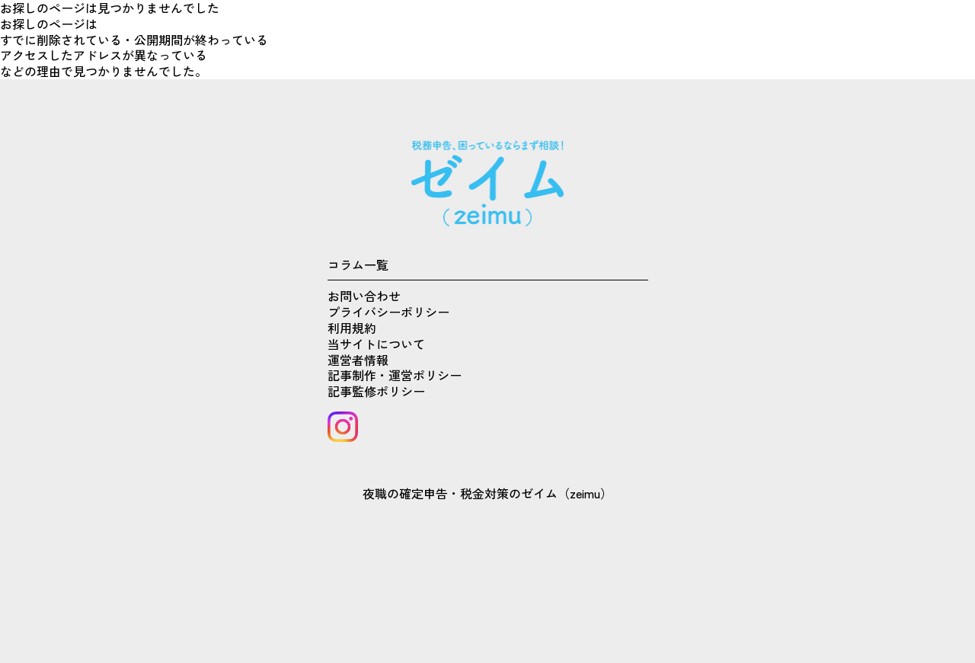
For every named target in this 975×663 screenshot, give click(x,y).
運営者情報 (358, 360)
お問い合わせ (364, 296)
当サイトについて (376, 344)
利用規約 (352, 328)
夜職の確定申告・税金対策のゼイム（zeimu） (487, 493)
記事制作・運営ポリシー (395, 375)
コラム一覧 (358, 264)
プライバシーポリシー (388, 312)
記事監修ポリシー (376, 391)
